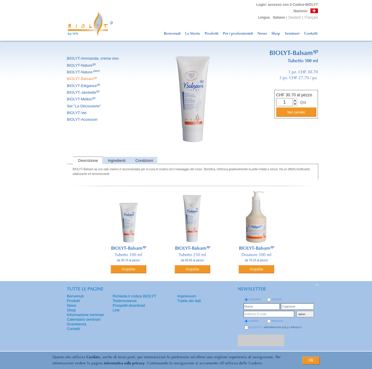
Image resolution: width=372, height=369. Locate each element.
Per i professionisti (238, 34)
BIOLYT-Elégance (84, 86)
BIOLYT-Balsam (82, 79)
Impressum (186, 296)
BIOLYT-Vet (77, 113)
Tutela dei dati (189, 301)
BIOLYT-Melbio (81, 99)
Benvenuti (172, 34)
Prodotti (211, 34)
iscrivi (253, 321)
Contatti (310, 34)
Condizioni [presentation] (144, 160)
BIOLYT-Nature (81, 65)
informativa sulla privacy (124, 363)
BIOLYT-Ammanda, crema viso (93, 58)
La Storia (192, 34)
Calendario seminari (84, 319)
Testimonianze (124, 301)
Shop (275, 34)
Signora (255, 299)
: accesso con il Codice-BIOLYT (287, 5)
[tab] (87, 160)
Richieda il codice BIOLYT (134, 296)
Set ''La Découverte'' (84, 106)
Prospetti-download (128, 305)
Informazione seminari (85, 315)
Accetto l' (275, 327)
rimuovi (277, 321)
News (262, 34)
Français (311, 17)
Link (115, 310)
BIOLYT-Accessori (82, 119)
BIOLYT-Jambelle (83, 92)
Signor (276, 299)
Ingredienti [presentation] (117, 160)
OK (311, 360)
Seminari (292, 34)
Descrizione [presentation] (88, 160)
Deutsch (295, 17)
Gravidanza (76, 324)
